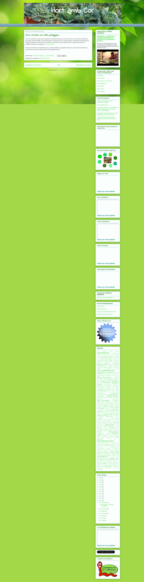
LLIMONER (107, 408)
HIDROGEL (116, 400)
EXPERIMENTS (100, 387)
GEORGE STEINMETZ (102, 397)
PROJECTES (105, 435)
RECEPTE (108, 437)
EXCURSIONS (115, 386)
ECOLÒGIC (116, 379)
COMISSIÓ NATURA (37, 25)
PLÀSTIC (105, 427)
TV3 (109, 463)
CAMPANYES (100, 367)
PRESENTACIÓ (114, 432)
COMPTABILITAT (101, 373)
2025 (100, 478)
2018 (100, 491)
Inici (58, 65)
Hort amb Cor (72, 10)
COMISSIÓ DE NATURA (105, 372)
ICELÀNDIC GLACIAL (108, 404)
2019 (100, 489)
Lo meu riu (99, 410)
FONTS (108, 392)
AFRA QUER (114, 351)
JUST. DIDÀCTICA (70, 25)
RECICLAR (99, 439)
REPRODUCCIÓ (115, 444)
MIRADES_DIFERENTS (102, 415)
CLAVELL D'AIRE (112, 368)
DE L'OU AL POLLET (111, 376)
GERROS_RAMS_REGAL (113, 397)
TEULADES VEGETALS (113, 462)
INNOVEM (105, 406)
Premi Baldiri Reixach (102, 105)
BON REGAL (111, 364)
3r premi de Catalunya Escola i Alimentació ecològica (105, 101)
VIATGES (106, 466)
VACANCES (112, 463)
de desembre (103, 502)
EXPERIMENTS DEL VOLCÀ (112, 387)
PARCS (104, 426)
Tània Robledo (101, 91)
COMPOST (116, 372)
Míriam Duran (100, 89)
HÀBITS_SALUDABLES (103, 400)
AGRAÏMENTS (103, 353)
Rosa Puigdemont (101, 83)
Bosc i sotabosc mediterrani (112, 365)
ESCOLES (100, 385)
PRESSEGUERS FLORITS (103, 433)
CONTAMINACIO (115, 373)
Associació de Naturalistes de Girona (106, 311)
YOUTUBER (100, 469)
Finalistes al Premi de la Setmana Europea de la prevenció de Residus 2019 (106, 119)
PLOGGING (111, 427)
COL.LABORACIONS (106, 370)
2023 (100, 480)
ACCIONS (104, 351)
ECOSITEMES (108, 380)
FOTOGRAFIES (115, 393)
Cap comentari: (50, 55)
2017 (100, 493)
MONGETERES (100, 417)
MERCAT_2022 (100, 414)
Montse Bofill (100, 86)
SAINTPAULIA (116, 448)
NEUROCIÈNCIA (106, 421)
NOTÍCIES (116, 422)
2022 (100, 482)
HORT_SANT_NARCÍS (102, 403)
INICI (27, 25)
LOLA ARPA (106, 410)
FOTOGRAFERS (100, 393)
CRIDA (113, 375)
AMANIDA (116, 354)
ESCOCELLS (115, 383)
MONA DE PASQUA (114, 415)
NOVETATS (99, 423)
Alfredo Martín (100, 78)
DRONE (110, 379)
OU (101, 426)
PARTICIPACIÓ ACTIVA (113, 426)
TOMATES (99, 463)
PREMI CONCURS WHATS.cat (111, 430)
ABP (98, 351)
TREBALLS (104, 463)
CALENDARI (81, 25)
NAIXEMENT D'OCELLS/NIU (108, 418)
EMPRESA (115, 382)
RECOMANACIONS (105, 441)
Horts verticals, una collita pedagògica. (42, 35)
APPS (102, 360)
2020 (100, 487)
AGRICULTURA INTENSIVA (103, 354)
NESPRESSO (110, 419)
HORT (98, 401)
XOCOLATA (116, 467)
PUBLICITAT (111, 435)
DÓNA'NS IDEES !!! (94, 25)
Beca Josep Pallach (114, 361)
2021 (100, 484)
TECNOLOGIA (106, 459)
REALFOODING (100, 437)
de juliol (102, 515)
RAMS (117, 436)
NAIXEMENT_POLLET (102, 419)
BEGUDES (99, 363)
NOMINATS (109, 422)
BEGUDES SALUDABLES (112, 363)
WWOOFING (108, 467)
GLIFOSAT (99, 399)
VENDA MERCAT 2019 (109, 465)
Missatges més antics (83, 65)
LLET (109, 407)
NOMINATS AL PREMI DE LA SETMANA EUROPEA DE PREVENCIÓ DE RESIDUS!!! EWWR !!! (106, 38)
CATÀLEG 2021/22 (108, 25)
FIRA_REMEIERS (101, 390)
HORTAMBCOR (111, 403)
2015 (100, 498)
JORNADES (99, 407)
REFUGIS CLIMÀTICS (111, 442)
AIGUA (111, 354)
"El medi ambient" (50, 44)
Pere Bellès (100, 75)
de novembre (103, 509)
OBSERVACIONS (109, 425)
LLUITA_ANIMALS (115, 408)
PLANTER (99, 427)
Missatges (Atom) (62, 70)
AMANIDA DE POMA (102, 356)
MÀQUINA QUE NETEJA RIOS (111, 411)
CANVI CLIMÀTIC (107, 367)
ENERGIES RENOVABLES (103, 383)
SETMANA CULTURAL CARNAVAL (105, 449)
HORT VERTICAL (105, 401)
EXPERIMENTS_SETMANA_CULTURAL (105, 389)
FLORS (104, 392)
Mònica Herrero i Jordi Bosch (104, 81)
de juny (102, 518)
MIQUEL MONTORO (113, 414)
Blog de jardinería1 (102, 309)
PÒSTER (107, 429)
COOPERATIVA (100, 375)
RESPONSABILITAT (114, 447)
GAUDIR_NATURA (113, 396)
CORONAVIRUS (107, 375)
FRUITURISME (100, 394)
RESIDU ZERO (100, 445)
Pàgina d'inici (100, 306)
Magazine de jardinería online (104, 314)
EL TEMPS (114, 380)
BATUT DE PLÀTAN (105, 361)
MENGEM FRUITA (114, 412)
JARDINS (117, 406)
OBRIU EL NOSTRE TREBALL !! (105, 297)
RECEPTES (116, 437)
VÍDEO (110, 466)
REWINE (108, 448)
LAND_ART (105, 407)
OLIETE (117, 425)
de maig (102, 520)
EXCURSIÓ (108, 386)
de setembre (103, 513)
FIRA (117, 389)
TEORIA (112, 459)
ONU (98, 426)
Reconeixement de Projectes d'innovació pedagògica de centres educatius (107, 113)
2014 (100, 500)
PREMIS (99, 432)
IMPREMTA (116, 404)
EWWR (102, 386)
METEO (106, 414)
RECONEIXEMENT (101, 442)
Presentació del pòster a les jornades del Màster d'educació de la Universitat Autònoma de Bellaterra (107, 109)
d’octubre (102, 511)
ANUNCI (99, 357)
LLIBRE (112, 407)
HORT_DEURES (115, 401)
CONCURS (108, 373)
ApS (105, 360)
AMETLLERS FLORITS (113, 356)
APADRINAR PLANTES (107, 357)
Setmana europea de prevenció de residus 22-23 (108, 455)
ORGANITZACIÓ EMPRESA (53, 25)
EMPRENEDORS (105, 382)
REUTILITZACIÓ (100, 448)
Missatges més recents (33, 65)
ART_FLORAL (109, 360)
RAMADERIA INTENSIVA (108, 436)
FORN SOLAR (115, 392)
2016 (100, 496)
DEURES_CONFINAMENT (104, 378)
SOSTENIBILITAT (45, 58)
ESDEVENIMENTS (108, 385)
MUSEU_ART (109, 417)
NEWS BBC (115, 421)
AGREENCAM (116, 353)
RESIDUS (107, 445)
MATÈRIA (107, 412)
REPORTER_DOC (107, 444)
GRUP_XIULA (116, 399)
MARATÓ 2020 (100, 412)
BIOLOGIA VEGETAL (102, 364)
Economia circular (101, 380)
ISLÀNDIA (111, 406)
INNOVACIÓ (99, 406)
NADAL (117, 417)
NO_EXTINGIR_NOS (101, 422)
